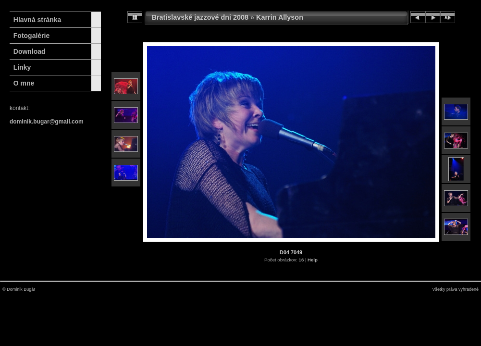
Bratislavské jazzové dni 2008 (200, 17)
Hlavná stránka (35, 20)
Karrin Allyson (279, 17)
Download (29, 51)
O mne (24, 83)
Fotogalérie (31, 35)
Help (313, 259)
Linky (22, 67)
